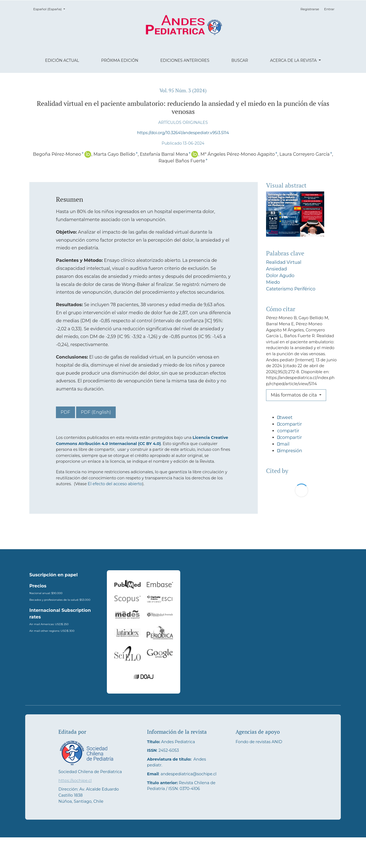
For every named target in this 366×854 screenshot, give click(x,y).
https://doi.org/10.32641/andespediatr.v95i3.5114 (183, 132)
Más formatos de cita (294, 395)
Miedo (273, 282)
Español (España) (51, 8)
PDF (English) (96, 412)
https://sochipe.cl (75, 797)
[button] (301, 420)
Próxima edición (119, 60)
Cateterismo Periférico (290, 289)
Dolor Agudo (280, 275)
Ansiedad (276, 269)
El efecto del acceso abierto (115, 483)
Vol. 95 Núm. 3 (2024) (183, 90)
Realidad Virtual (283, 262)
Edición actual (62, 60)
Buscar (239, 60)
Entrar (329, 9)
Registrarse (309, 9)
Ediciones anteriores (184, 60)
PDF (65, 412)
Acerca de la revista (294, 60)
